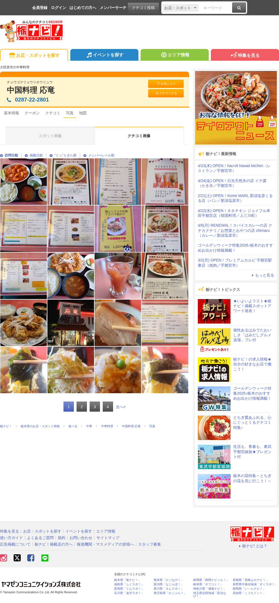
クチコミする (166, 93)
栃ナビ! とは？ (252, 546)
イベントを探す (104, 56)
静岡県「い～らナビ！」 (249, 588)
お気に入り (166, 83)
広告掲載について (15, 544)
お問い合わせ (80, 538)
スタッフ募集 (149, 544)
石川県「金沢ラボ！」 (129, 593)
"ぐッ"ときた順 (63, 155)
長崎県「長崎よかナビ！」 (251, 580)
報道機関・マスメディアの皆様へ (105, 544)
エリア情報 (174, 56)
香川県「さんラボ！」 (169, 588)
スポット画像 (50, 136)
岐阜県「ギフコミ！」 (208, 584)
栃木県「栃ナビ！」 (127, 580)
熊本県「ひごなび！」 (169, 580)
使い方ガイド (11, 538)
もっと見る (262, 275)
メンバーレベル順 (98, 155)
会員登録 (39, 7)
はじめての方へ (82, 7)
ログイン (58, 7)
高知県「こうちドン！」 (249, 593)
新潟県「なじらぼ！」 (169, 584)
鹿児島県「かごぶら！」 (170, 593)
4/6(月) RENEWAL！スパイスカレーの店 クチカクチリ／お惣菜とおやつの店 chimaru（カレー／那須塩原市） (235, 230)
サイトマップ (107, 538)
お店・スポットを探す (33, 56)
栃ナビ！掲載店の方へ (54, 544)
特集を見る (244, 56)
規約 (61, 538)
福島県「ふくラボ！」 (129, 584)
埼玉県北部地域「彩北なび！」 (209, 595)
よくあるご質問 (40, 538)
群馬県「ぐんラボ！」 (129, 588)
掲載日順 (34, 155)
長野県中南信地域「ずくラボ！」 (255, 584)
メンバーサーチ (113, 7)
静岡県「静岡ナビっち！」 (211, 580)
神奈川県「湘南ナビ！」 (209, 588)
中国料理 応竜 (31, 90)
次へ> (121, 407)
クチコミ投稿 (143, 7)
